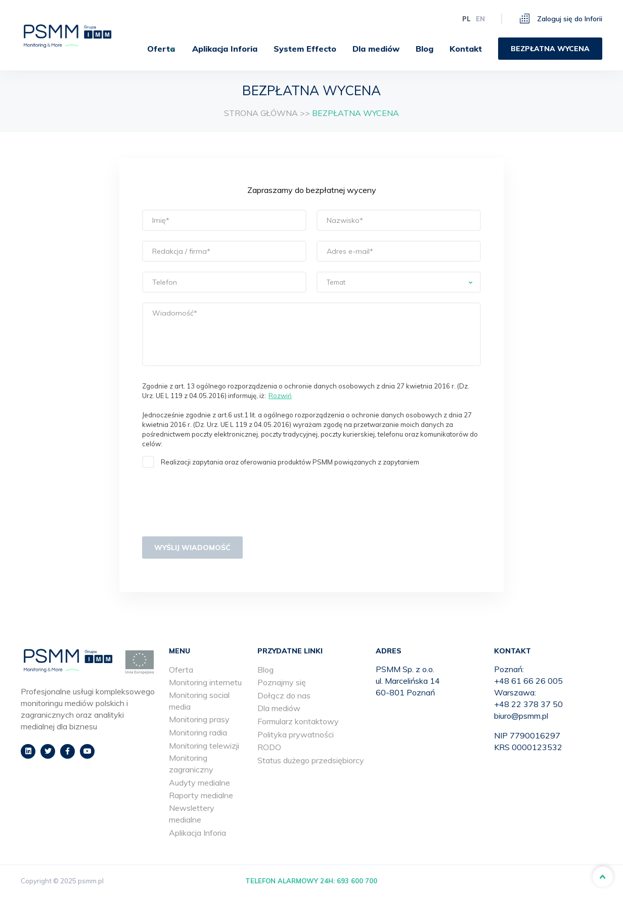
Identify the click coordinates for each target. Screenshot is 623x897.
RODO (269, 747)
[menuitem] (158, 48)
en (480, 19)
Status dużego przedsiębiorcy (310, 760)
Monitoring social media (199, 701)
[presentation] (219, 504)
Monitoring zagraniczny (191, 763)
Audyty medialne (199, 782)
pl (466, 19)
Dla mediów (375, 49)
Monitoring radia (198, 732)
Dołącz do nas (283, 695)
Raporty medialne (201, 795)
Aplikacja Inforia (224, 49)
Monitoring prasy (199, 719)
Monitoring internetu (205, 682)
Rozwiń (280, 396)
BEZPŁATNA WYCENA (550, 48)
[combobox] (399, 282)
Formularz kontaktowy (298, 721)
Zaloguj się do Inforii (561, 18)
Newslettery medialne (191, 814)
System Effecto (305, 49)
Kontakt (466, 49)
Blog (424, 49)
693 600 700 (357, 881)
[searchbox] (399, 282)
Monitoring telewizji (204, 745)
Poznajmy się (281, 682)
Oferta (153, 49)
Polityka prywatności (295, 734)
